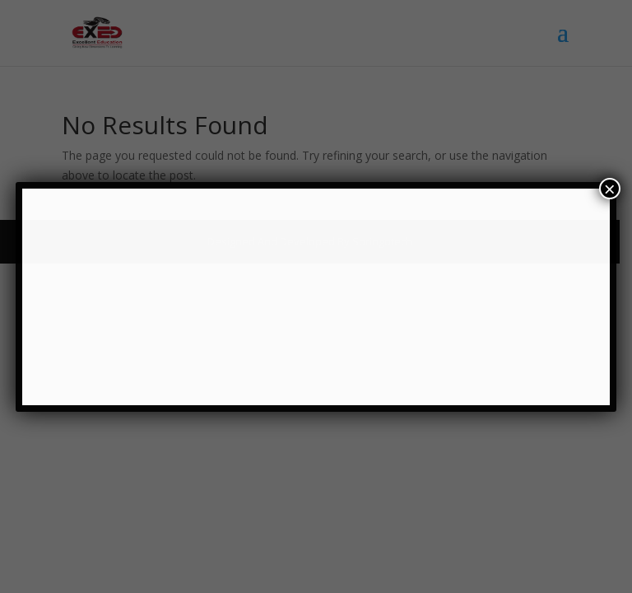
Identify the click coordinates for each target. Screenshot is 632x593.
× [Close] (610, 188)
